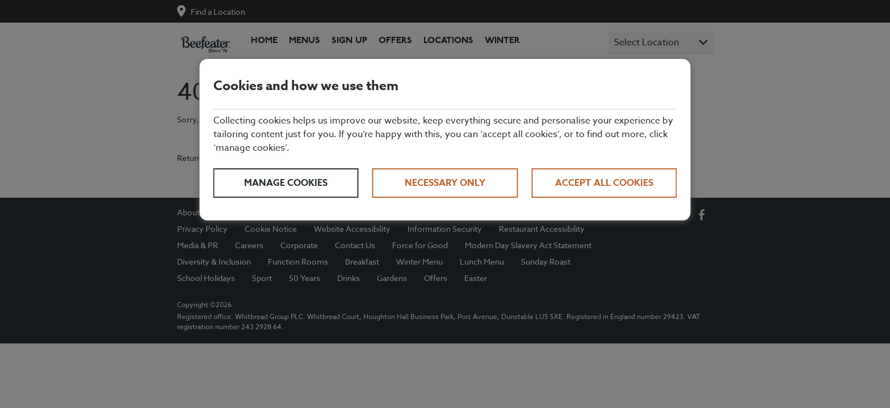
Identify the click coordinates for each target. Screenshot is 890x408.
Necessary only (445, 183)
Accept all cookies (604, 183)
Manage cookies (286, 183)
